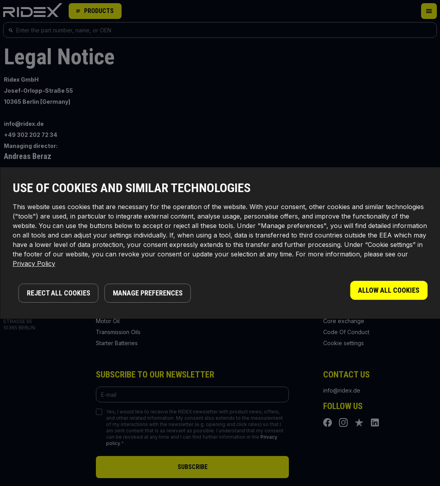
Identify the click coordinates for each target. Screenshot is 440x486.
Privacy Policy (34, 263)
